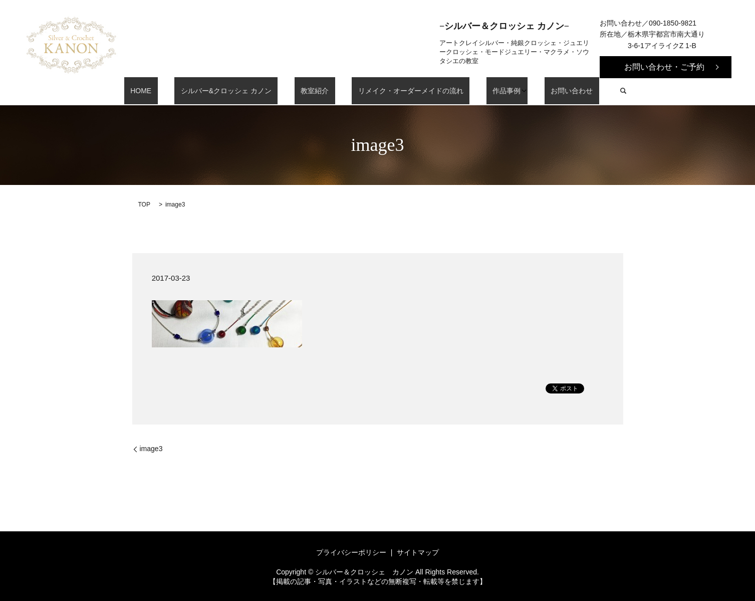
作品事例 (485, 91)
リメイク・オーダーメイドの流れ (401, 91)
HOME (168, 91)
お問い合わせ (544, 91)
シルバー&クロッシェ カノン (241, 91)
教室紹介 (318, 91)
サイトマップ (418, 552)
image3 (151, 449)
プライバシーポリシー (351, 552)
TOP (144, 204)
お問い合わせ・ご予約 (664, 67)
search (589, 90)
